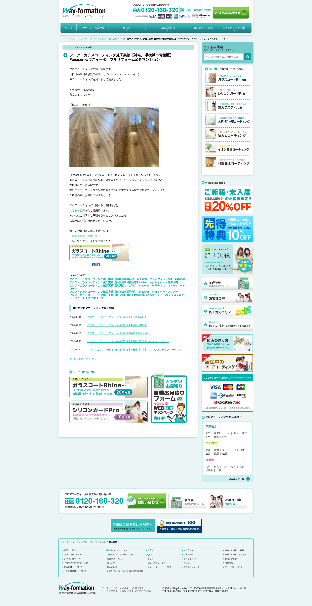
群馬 (208, 436)
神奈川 (217, 433)
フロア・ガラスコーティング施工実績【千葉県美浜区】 (117, 317)
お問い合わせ (231, 559)
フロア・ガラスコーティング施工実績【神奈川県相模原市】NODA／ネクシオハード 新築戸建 (123, 282)
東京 (208, 433)
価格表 (126, 27)
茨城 (244, 433)
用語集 (187, 563)
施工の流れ (112, 567)
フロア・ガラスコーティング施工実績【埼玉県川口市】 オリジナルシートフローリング (134, 349)
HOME (68, 27)
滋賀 (233, 466)
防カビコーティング (73, 567)
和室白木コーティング (117, 550)
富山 (224, 450)
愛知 (208, 450)
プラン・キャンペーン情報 (159, 567)
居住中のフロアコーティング (120, 554)
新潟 (216, 450)
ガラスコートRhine (72, 554)
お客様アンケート (192, 567)
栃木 (216, 436)
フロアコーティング (70, 16)
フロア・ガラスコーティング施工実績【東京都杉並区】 (117, 325)
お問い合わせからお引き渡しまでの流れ (125, 571)
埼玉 (235, 433)
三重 (218, 470)
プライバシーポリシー (235, 567)
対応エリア (152, 550)
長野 (216, 453)
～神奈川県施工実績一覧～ (84, 236)
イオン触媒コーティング (75, 571)
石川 (233, 450)
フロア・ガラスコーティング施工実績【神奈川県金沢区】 (118, 333)
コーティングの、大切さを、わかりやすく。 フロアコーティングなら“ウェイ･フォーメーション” (127, 589)
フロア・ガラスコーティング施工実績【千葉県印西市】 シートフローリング (128, 341)
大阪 (208, 466)
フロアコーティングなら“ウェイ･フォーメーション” (83, 39)
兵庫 (224, 466)
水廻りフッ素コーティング (76, 563)
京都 (242, 466)
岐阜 (224, 453)
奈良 (216, 466)
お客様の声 (189, 554)
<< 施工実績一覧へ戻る (83, 358)
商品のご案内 (70, 550)
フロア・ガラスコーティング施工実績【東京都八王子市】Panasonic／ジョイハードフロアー (123, 291)
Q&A (149, 554)
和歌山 (209, 470)
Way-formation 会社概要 (236, 554)
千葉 (227, 433)
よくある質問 (77, 210)
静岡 (224, 436)
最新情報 (229, 563)
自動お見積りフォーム (157, 563)
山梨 (208, 453)
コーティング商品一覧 (92, 27)
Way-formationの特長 (234, 27)
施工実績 (113, 39)
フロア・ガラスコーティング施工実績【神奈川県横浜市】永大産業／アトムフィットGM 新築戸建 (127, 279)
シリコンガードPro (72, 559)
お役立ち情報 (168, 27)
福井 (242, 450)
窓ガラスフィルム (203, 27)
